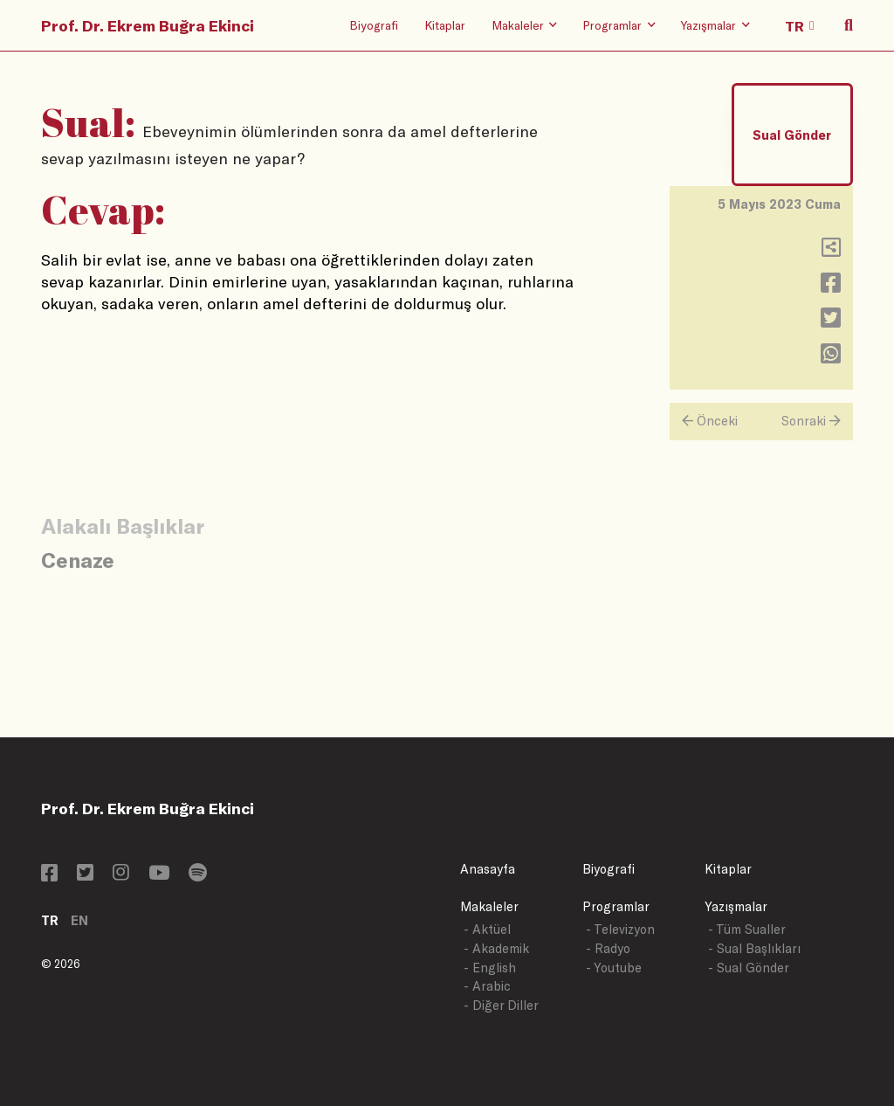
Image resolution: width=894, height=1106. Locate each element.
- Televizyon (620, 929)
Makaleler (489, 906)
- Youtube (614, 967)
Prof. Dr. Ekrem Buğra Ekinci (147, 25)
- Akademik (496, 948)
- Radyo (608, 948)
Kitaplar (444, 24)
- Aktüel (487, 929)
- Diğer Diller (501, 1005)
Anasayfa (487, 868)
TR (49, 920)
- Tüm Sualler (747, 929)
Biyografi (373, 24)
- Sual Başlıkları (754, 948)
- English (490, 967)
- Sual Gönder (748, 967)
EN (79, 920)
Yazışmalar (736, 906)
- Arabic (487, 985)
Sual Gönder (792, 135)
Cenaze (77, 559)
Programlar (616, 906)
